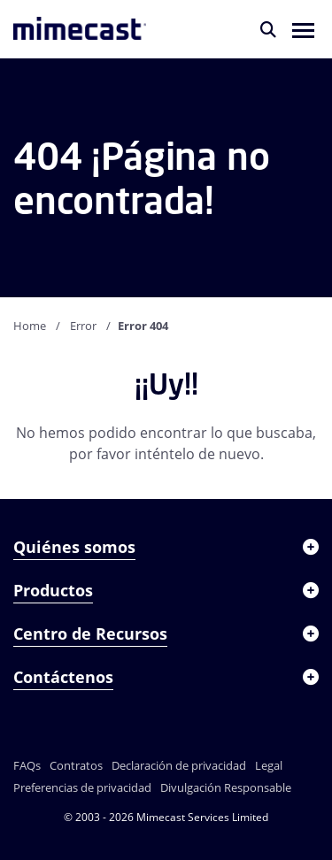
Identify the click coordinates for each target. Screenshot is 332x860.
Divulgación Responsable (225, 787)
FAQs (27, 765)
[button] (303, 29)
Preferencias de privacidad (82, 787)
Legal (268, 765)
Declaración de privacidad (179, 765)
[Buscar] (268, 29)
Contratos (76, 765)
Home (29, 326)
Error (83, 326)
